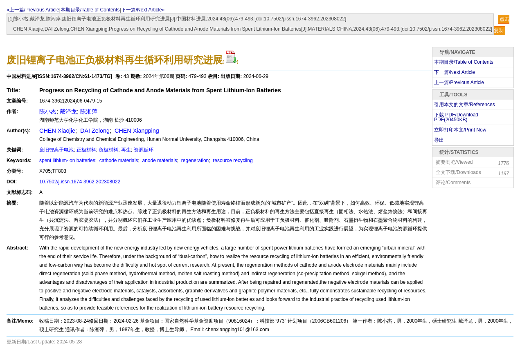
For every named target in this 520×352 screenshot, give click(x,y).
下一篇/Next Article (454, 72)
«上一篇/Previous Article (33, 10)
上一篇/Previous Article (459, 82)
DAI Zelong (94, 130)
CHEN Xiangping (136, 130)
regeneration (194, 160)
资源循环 (143, 150)
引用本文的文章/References (464, 104)
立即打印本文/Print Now (460, 130)
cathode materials (118, 160)
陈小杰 (47, 111)
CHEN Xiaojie (57, 130)
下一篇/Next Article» (143, 10)
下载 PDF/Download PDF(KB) (456, 117)
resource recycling (232, 160)
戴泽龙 (68, 111)
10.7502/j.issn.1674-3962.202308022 (79, 182)
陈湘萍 (88, 111)
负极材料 (108, 150)
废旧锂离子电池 (56, 150)
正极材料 (86, 150)
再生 (126, 150)
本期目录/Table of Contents (90, 10)
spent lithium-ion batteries (67, 160)
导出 (439, 140)
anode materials (159, 160)
